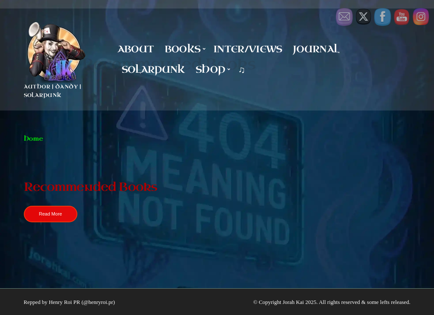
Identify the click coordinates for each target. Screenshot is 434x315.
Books (183, 49)
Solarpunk (153, 69)
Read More (50, 213)
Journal (316, 49)
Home (33, 139)
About (135, 49)
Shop (210, 69)
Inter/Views (247, 49)
